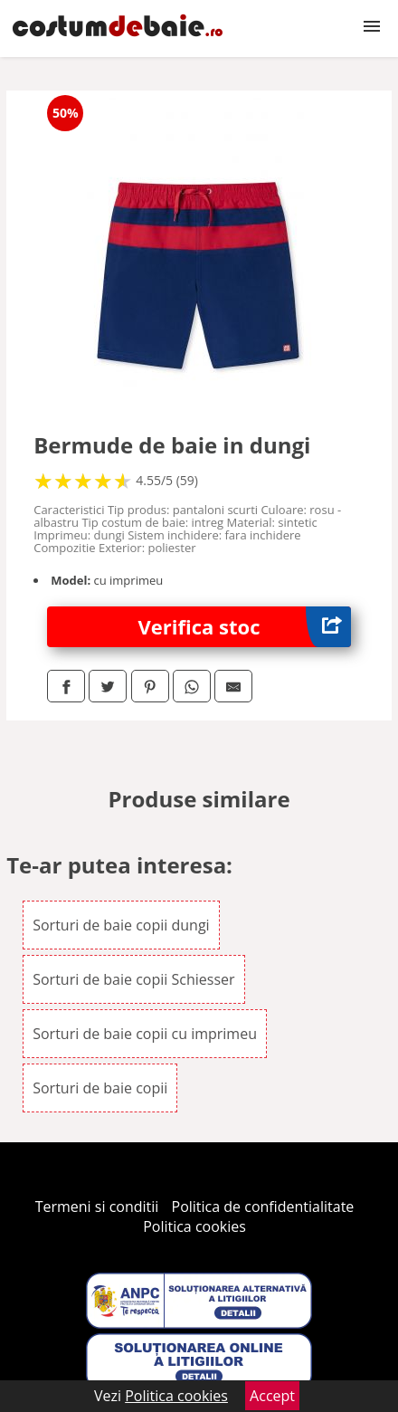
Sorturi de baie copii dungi (121, 925)
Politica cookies (194, 1226)
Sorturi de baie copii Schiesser (133, 979)
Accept (272, 1396)
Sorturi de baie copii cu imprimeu (145, 1034)
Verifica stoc (244, 626)
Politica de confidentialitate (263, 1206)
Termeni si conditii (97, 1206)
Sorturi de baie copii (100, 1088)
